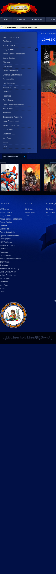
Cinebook (7, 62)
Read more (32, 27)
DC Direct (28, 209)
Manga (6, 142)
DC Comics (7, 41)
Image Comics (8, 50)
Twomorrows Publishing (12, 117)
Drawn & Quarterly (10, 71)
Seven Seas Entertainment (13, 104)
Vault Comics (8, 130)
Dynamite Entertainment (12, 75)
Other (5, 146)
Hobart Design (47, 339)
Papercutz (7, 96)
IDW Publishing (9, 83)
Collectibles (37, 19)
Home (6, 19)
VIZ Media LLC (9, 134)
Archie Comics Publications (14, 54)
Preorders (21, 19)
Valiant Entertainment (11, 125)
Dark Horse (7, 66)
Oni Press (7, 92)
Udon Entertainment (11, 121)
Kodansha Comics (10, 87)
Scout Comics (8, 100)
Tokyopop (7, 113)
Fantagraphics (8, 79)
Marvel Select (30, 212)
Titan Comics (8, 109)
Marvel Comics (9, 45)
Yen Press (7, 138)
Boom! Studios (9, 58)
